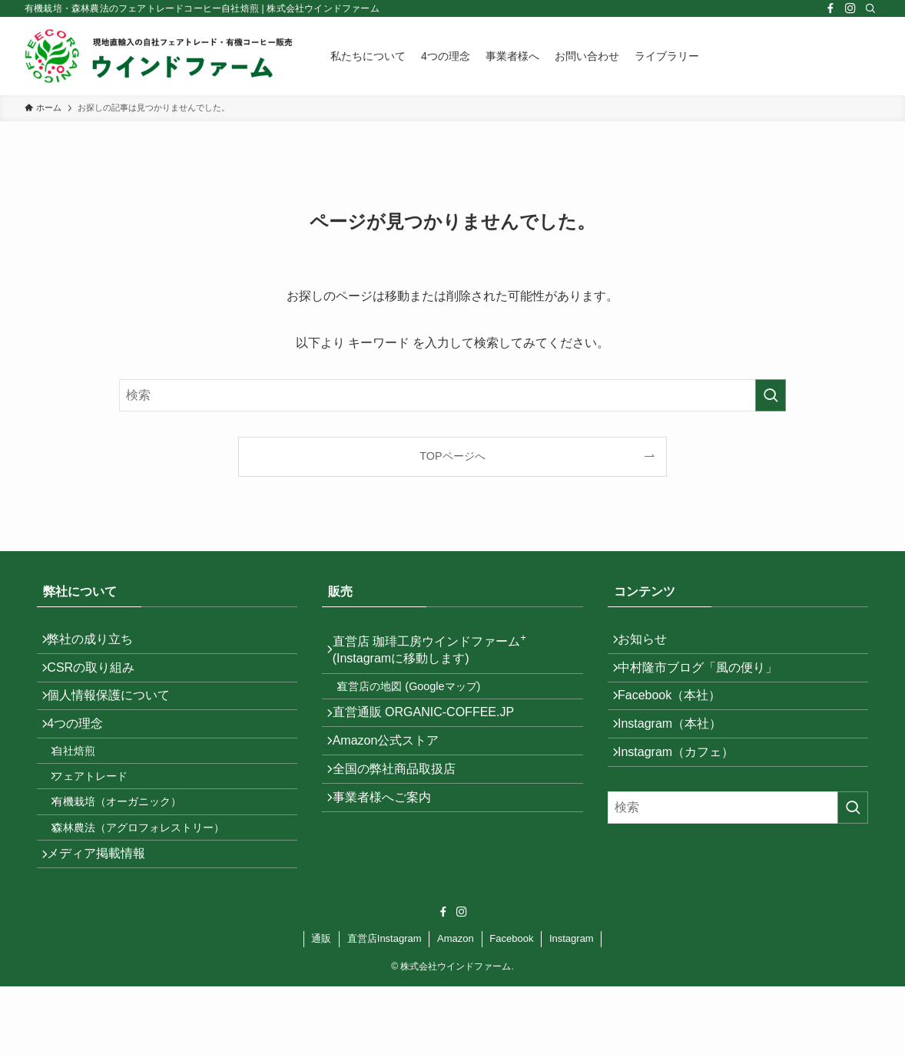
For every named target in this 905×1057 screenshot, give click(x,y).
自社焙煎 (86, 787)
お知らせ (650, 642)
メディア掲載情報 (104, 920)
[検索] (870, 8)
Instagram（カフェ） (684, 788)
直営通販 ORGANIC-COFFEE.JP (431, 731)
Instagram (571, 1009)
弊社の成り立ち (98, 642)
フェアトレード (102, 820)
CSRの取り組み (99, 678)
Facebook (511, 1009)
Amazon (455, 1009)
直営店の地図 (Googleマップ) (421, 698)
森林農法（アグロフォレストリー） (151, 886)
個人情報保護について (116, 715)
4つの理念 (83, 751)
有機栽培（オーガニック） (129, 853)
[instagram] (850, 8)
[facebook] (830, 8)
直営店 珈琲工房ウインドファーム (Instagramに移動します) (437, 652)
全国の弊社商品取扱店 (401, 804)
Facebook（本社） (677, 715)
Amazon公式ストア (393, 768)
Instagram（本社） (678, 751)
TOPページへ (452, 456)
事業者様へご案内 (389, 840)
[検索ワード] (452, 395)
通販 (321, 1009)
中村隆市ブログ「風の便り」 (706, 678)
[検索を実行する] (770, 395)
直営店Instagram (384, 1009)
